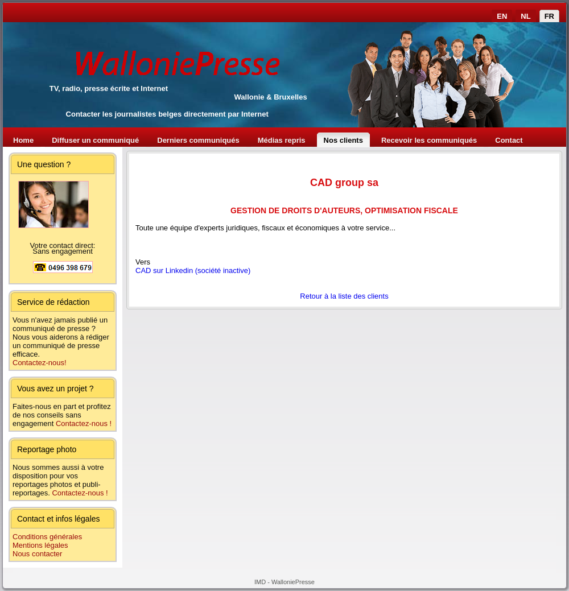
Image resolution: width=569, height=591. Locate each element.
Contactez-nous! (40, 362)
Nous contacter (37, 553)
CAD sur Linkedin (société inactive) (192, 270)
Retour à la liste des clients (344, 296)
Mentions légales (40, 545)
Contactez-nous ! (84, 423)
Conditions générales (47, 536)
